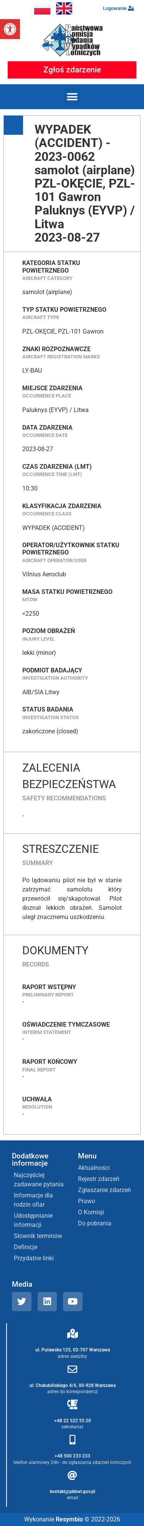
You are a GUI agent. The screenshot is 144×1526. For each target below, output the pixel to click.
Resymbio (69, 1519)
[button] (10, 29)
